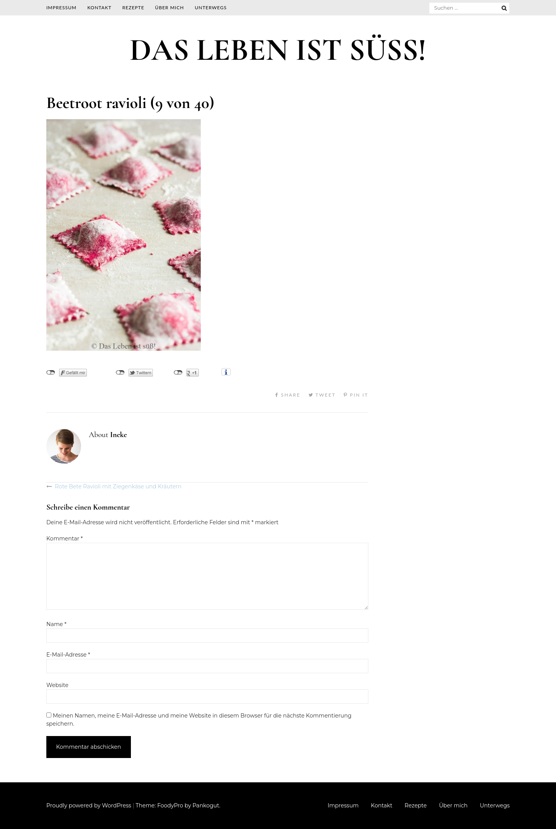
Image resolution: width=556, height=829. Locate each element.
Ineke (118, 434)
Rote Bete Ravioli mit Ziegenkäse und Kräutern (118, 486)
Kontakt (99, 7)
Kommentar (64, 538)
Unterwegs (211, 7)
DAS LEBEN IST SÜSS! (278, 50)
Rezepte (133, 7)
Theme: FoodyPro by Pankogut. (178, 805)
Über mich (169, 7)
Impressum (61, 7)
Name (56, 624)
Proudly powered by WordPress (88, 805)
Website (57, 685)
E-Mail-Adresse (68, 654)
